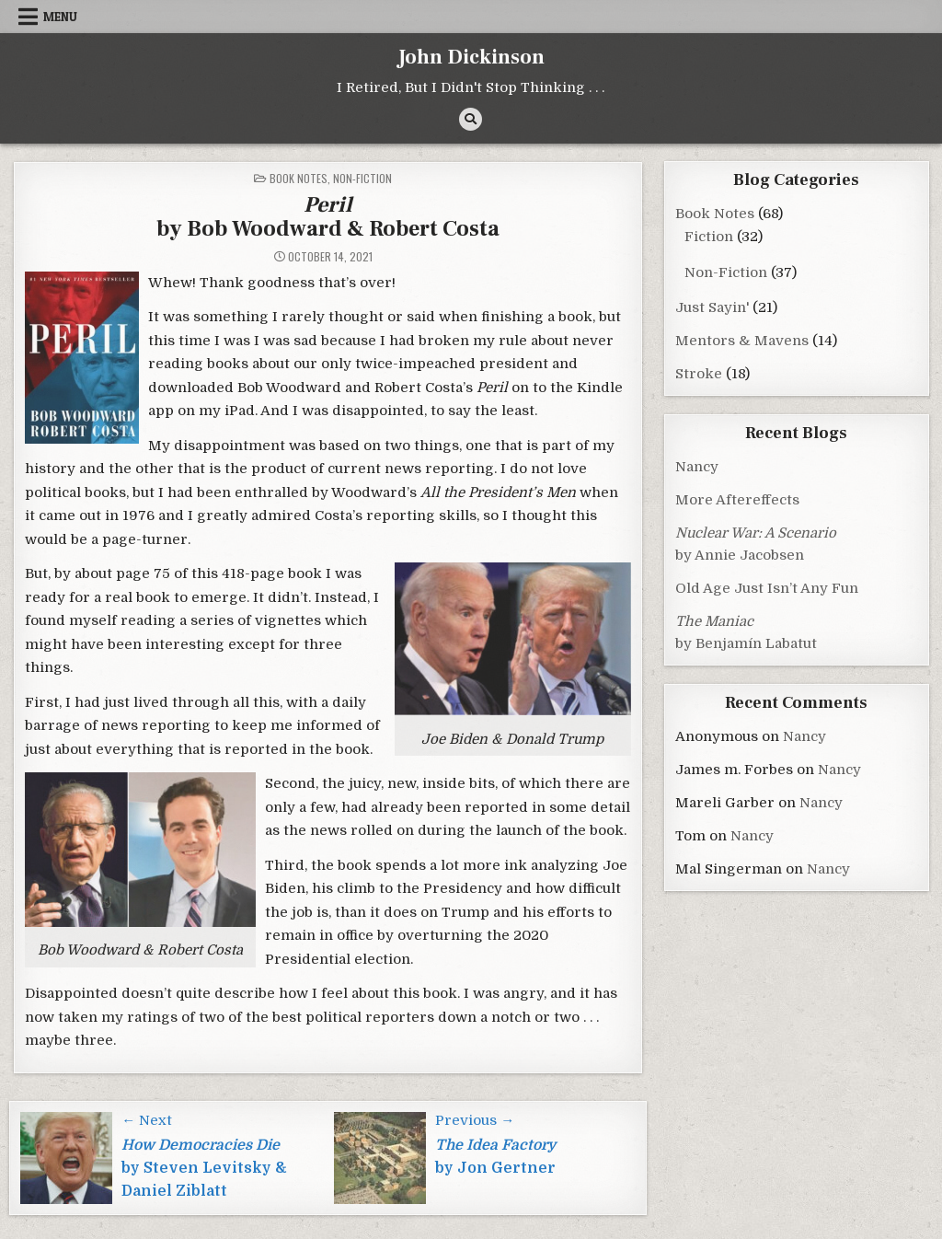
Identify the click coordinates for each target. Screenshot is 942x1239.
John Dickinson (471, 57)
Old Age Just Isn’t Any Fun (766, 588)
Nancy (696, 466)
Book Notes (298, 178)
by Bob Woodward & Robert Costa (328, 217)
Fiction (708, 236)
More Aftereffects (737, 500)
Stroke (698, 373)
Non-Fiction (362, 178)
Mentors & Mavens (742, 340)
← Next (146, 1120)
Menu (60, 16)
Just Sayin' (712, 307)
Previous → (474, 1120)
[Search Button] (470, 119)
